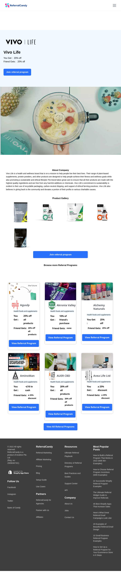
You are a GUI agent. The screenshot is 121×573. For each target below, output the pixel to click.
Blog (38, 473)
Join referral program (61, 254)
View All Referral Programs (60, 427)
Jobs (67, 510)
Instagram (11, 494)
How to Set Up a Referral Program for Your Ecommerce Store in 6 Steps (103, 551)
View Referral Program (24, 343)
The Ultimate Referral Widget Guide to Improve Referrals (102, 495)
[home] (15, 5)
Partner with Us (42, 510)
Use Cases (40, 486)
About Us (68, 504)
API (66, 490)
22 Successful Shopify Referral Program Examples (102, 483)
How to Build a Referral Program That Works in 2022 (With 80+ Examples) (103, 459)
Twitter (10, 501)
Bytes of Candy (13, 508)
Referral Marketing (44, 453)
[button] (114, 5)
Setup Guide (41, 480)
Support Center (71, 483)
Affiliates (39, 517)
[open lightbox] (19, 212)
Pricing (39, 466)
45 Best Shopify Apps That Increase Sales (102, 505)
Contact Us (69, 517)
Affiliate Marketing (43, 459)
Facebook (11, 487)
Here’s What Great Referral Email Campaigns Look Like (102, 515)
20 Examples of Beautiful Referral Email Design (103, 527)
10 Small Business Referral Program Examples (101, 538)
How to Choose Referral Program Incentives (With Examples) (103, 472)
